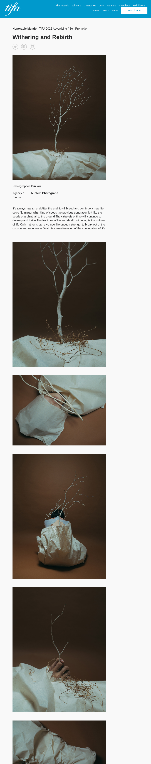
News (96, 10)
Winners (76, 5)
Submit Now (134, 10)
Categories (90, 5)
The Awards (62, 5)
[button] (15, 47)
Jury (101, 5)
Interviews (124, 5)
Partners (111, 5)
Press (106, 10)
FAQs (115, 10)
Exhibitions (139, 5)
